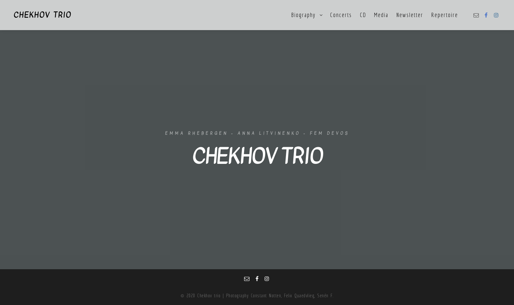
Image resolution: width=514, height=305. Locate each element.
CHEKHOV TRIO (42, 15)
